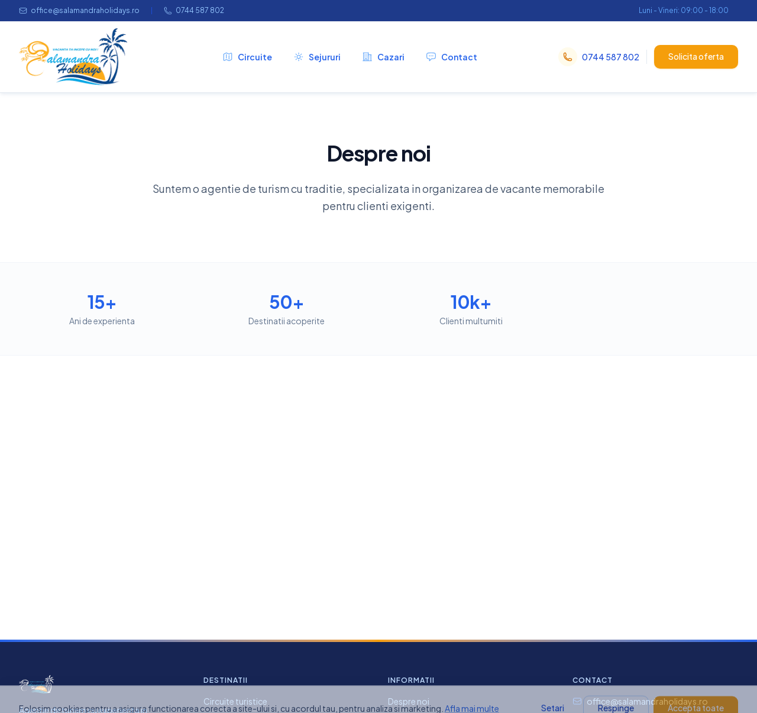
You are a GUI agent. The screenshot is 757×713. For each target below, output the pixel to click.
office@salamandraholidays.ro (79, 10)
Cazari (383, 56)
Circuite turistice (235, 701)
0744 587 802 (194, 10)
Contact (451, 56)
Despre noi (408, 701)
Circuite (247, 56)
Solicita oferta (696, 56)
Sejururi (317, 56)
